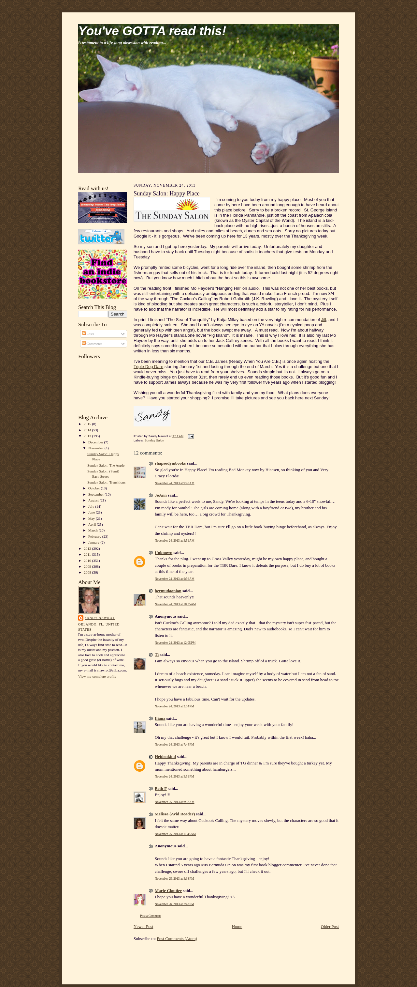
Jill (323, 319)
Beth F (161, 788)
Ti (157, 654)
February (95, 536)
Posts (88, 334)
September (96, 494)
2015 (88, 424)
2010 (88, 561)
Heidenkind (165, 756)
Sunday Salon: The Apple (105, 465)
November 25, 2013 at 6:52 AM (174, 802)
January (94, 542)
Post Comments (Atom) (177, 938)
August (94, 500)
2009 (88, 566)
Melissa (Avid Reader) (175, 813)
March (93, 530)
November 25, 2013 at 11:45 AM (175, 834)
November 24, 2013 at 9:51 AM (174, 540)
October (94, 488)
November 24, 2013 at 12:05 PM (175, 642)
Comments (92, 344)
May (92, 518)
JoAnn (161, 495)
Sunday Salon (154, 440)
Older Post (330, 926)
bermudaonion (168, 590)
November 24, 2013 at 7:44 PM (174, 744)
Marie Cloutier (168, 890)
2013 (88, 436)
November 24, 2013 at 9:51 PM (174, 776)
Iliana (160, 718)
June (92, 512)
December (96, 442)
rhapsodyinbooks (170, 463)
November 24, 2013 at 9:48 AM (174, 483)
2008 (88, 572)
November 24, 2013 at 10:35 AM (175, 604)
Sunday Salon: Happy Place (167, 193)
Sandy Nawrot (100, 618)
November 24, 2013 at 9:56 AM (174, 578)
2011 (88, 554)
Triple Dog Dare (148, 366)
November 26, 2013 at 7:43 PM (174, 904)
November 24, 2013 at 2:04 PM (174, 706)
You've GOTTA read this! (152, 31)
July (91, 506)
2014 (88, 430)
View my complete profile (97, 676)
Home (237, 926)
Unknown (163, 552)
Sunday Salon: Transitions (106, 482)
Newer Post (143, 926)
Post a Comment (150, 916)
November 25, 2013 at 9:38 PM (174, 878)
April (92, 524)
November (96, 448)
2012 (88, 548)
